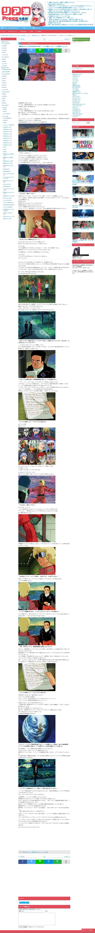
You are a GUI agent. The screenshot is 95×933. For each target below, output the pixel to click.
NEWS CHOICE (76, 85)
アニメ (29, 852)
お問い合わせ (24, 31)
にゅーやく (75, 82)
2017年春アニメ (6, 136)
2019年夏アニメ (6, 127)
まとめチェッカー (76, 99)
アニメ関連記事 (6, 118)
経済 (3, 48)
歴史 (3, 59)
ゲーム (3, 107)
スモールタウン (76, 102)
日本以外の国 (5, 71)
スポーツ (4, 54)
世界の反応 (3, 67)
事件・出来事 (5, 43)
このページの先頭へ (89, 930)
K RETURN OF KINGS (7, 204)
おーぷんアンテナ (76, 97)
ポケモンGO (5, 113)
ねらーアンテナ (76, 96)
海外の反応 (25, 852)
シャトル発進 (44, 852)
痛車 (4, 151)
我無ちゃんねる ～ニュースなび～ (80, 93)
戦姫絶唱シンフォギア (7, 195)
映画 (3, 98)
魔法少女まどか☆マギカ (8, 165)
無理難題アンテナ (76, 91)
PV (4, 147)
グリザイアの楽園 (7, 207)
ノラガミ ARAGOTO (7, 202)
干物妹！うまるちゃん (8, 212)
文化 (3, 50)
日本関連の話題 (5, 69)
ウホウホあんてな (76, 110)
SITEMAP (39, 31)
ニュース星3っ (75, 90)
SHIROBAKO (6, 186)
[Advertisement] (44, 91)
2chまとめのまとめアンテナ (79, 104)
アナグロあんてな (76, 115)
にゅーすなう (75, 88)
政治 (3, 45)
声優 (4, 122)
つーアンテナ (75, 80)
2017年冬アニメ (6, 138)
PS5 (4, 109)
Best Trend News (76, 87)
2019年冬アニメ (6, 131)
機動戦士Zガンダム (32, 43)
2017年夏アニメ (6, 133)
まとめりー (75, 116)
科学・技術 (4, 56)
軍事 (3, 52)
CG (4, 149)
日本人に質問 (5, 91)
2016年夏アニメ (6, 142)
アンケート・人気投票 (7, 124)
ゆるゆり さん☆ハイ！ (8, 216)
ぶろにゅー (75, 107)
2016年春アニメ (6, 144)
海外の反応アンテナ (77, 74)
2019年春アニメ (6, 129)
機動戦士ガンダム (7, 163)
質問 (4, 120)
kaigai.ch (74, 94)
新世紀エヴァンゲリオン (8, 180)
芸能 (3, 61)
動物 (3, 102)
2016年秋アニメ (6, 140)
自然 (3, 100)
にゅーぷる (75, 79)
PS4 (4, 111)
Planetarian (5, 169)
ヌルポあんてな (76, 112)
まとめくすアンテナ (77, 105)
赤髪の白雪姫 (6, 171)
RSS (32, 31)
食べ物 (3, 96)
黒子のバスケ (6, 184)
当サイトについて (13, 31)
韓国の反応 (3, 41)
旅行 (3, 80)
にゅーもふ (75, 77)
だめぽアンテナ (76, 76)
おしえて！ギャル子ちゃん (8, 173)
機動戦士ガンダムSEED (8, 157)
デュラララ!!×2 (6, 200)
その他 (3, 65)
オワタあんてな (76, 108)
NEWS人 (74, 83)
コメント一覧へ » (24, 902)
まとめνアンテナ (76, 101)
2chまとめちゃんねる (77, 113)
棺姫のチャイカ (6, 218)
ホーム (4, 31)
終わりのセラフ (6, 198)
